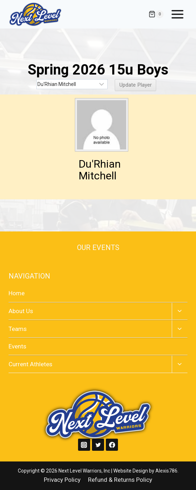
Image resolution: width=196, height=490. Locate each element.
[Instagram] (84, 445)
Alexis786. (167, 471)
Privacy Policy (62, 479)
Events (17, 346)
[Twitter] (98, 445)
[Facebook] (112, 445)
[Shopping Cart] (156, 14)
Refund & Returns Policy (120, 479)
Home (17, 293)
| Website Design (129, 471)
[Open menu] (177, 14)
